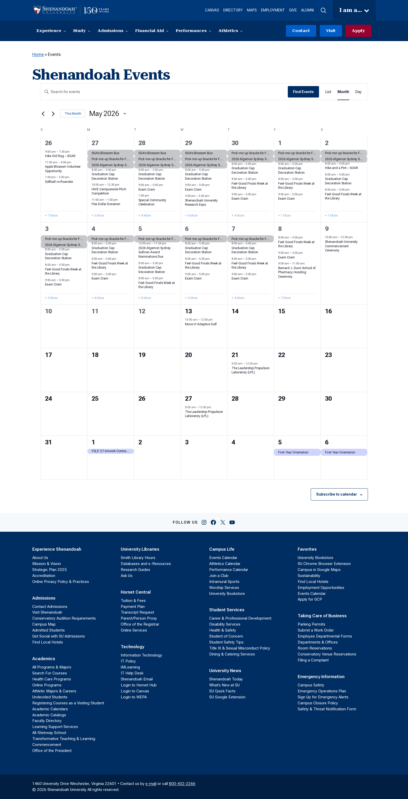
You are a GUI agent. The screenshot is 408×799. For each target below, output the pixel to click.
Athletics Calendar (224, 563)
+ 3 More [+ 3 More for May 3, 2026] (51, 298)
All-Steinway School (49, 732)
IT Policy (128, 661)
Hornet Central (136, 592)
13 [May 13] (188, 311)
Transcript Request (137, 612)
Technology (132, 646)
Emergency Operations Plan (322, 691)
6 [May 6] (186, 228)
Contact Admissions (49, 606)
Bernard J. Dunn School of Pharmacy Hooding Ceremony (296, 272)
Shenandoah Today (226, 679)
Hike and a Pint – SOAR (341, 168)
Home (38, 54)
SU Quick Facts (222, 691)
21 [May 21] (235, 355)
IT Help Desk (132, 673)
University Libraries (140, 549)
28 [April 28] (141, 143)
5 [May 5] (140, 228)
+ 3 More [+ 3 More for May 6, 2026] (191, 298)
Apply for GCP (310, 599)
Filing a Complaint (313, 660)
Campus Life (221, 549)
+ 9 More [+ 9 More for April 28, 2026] (144, 215)
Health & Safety (222, 630)
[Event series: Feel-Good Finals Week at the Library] (259, 179)
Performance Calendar (228, 569)
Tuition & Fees (133, 600)
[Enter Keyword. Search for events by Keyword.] (164, 92)
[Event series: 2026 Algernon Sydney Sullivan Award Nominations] (169, 243)
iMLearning (130, 667)
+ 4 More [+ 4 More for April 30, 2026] (238, 215)
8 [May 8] (280, 228)
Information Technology (141, 655)
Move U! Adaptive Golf (200, 324)
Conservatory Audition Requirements (64, 618)
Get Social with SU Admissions (58, 636)
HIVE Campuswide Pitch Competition (109, 191)
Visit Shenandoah (47, 612)
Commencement (46, 744)
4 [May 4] (93, 228)
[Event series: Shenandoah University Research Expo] (212, 196)
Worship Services (224, 587)
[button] (323, 10)
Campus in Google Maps (319, 569)
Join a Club (218, 575)
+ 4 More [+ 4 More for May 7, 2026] (238, 298)
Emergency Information (321, 676)
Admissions (43, 598)
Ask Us (126, 575)
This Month (73, 113)
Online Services (134, 630)
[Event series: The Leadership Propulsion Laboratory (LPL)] (260, 363)
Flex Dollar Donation (106, 204)
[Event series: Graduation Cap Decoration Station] (119, 170)
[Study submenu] (89, 31)
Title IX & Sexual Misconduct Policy (239, 648)
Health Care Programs (51, 679)
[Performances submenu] (210, 31)
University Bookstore (227, 593)
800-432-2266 (182, 783)
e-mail (150, 783)
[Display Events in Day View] (358, 92)
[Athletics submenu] (241, 31)
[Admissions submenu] (126, 31)
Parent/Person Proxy (139, 618)
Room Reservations (315, 648)
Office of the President (52, 750)
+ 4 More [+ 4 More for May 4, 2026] (98, 298)
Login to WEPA (134, 697)
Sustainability (309, 575)
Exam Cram (146, 189)
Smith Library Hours (138, 557)
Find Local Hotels (47, 642)
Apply (358, 30)
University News (225, 670)
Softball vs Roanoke (59, 182)
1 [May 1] (280, 143)
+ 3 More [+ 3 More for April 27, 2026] (98, 215)
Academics (43, 658)
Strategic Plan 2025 (49, 569)
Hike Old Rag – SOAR (60, 156)
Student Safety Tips (226, 642)
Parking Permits (311, 624)
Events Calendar (223, 557)
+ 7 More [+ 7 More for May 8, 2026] (284, 298)
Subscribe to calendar (336, 494)
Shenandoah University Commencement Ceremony (341, 246)
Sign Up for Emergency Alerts (323, 697)
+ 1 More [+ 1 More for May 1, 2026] (284, 215)
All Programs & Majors (51, 667)
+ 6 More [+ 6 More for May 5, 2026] (144, 298)
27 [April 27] (95, 143)
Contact (301, 30)
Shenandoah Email (137, 679)
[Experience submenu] (64, 31)
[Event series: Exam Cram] (166, 185)
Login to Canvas (135, 691)
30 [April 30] (235, 143)
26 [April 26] (48, 143)
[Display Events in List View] (328, 92)
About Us (40, 557)
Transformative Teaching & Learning (63, 738)
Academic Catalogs (49, 715)
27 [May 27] (188, 398)
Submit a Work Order (316, 630)
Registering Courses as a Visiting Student (68, 703)
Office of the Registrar (140, 624)
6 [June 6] (326, 442)
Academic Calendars (50, 709)
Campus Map (44, 624)
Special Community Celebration (152, 202)
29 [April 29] (188, 143)
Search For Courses (49, 673)
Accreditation (43, 575)
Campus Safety (311, 685)
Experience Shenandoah (56, 549)
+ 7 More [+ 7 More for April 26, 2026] (51, 215)
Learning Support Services (55, 726)
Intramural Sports (224, 581)
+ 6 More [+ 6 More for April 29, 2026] (191, 215)
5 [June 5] (280, 442)
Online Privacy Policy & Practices (60, 581)
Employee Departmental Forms (325, 636)
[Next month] (53, 114)
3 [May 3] (46, 228)
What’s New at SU (224, 685)
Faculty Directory (47, 720)
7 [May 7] (233, 228)
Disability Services (224, 624)
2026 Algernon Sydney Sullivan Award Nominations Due (154, 252)
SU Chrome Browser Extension (324, 563)
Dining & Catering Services (232, 654)
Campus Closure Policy (318, 703)
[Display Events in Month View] (343, 92)
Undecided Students (49, 697)
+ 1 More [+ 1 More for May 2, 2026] (331, 215)
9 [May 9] (326, 228)
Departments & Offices (318, 642)
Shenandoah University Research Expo (201, 203)
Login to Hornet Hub (139, 685)
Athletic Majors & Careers (54, 691)
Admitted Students (48, 630)
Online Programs (46, 685)
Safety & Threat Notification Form (327, 709)
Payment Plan (133, 606)
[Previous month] (43, 114)
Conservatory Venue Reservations (327, 654)
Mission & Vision (46, 563)
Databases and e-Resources (146, 563)
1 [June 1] (93, 442)
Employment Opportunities (321, 587)
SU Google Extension (227, 697)
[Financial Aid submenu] (167, 31)
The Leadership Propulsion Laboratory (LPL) (251, 370)
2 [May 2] (326, 143)
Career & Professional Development (240, 618)
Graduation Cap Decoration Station (58, 256)
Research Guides (135, 569)
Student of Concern (226, 636)
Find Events (303, 92)
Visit (331, 30)
